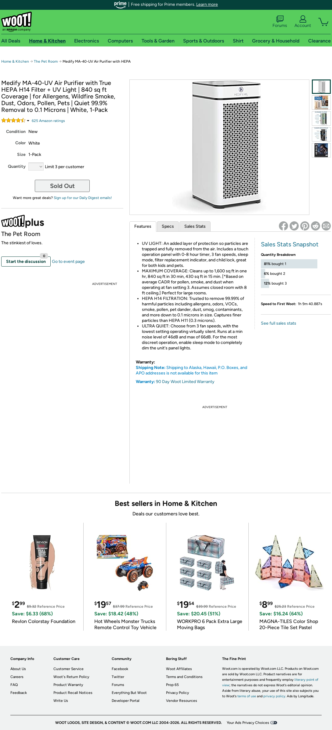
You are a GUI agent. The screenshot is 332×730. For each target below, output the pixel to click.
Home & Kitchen (15, 61)
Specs (168, 226)
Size (21, 154)
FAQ (14, 685)
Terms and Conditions (184, 677)
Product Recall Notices (72, 693)
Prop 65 (172, 685)
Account (302, 21)
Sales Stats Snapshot (290, 244)
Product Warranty (68, 685)
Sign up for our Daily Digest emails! (83, 198)
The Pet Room (46, 61)
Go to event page (68, 261)
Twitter (118, 677)
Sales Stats (195, 226)
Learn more (207, 4)
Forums (279, 21)
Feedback (18, 693)
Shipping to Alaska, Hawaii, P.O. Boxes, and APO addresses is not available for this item (191, 370)
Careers (16, 677)
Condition (16, 131)
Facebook (120, 669)
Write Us (60, 701)
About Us (18, 669)
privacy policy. (274, 696)
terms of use (246, 696)
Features (142, 226)
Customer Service (68, 669)
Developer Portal (125, 701)
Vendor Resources (181, 701)
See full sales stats (278, 323)
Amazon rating (48, 121)
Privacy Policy (177, 693)
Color (20, 143)
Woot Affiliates (179, 669)
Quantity (17, 166)
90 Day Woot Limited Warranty (185, 381)
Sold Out (62, 186)
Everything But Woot (129, 693)
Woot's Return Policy (71, 677)
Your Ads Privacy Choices (248, 723)
